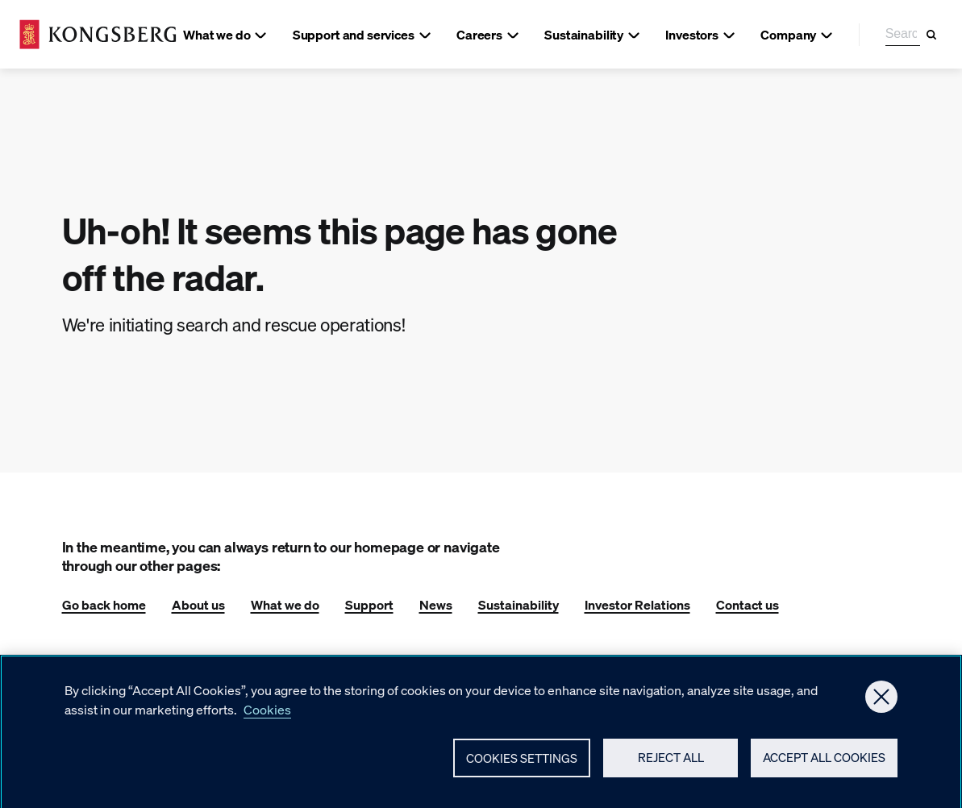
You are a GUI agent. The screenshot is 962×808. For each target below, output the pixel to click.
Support (369, 604)
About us (198, 604)
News (435, 604)
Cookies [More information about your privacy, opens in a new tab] (267, 715)
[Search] (931, 34)
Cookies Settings (521, 764)
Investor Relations (637, 604)
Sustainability (518, 604)
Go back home (104, 604)
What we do (285, 604)
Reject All (671, 764)
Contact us (747, 604)
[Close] (881, 703)
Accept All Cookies (824, 764)
